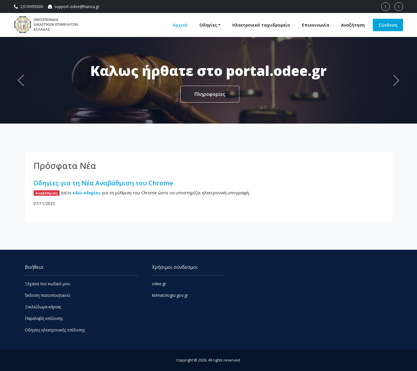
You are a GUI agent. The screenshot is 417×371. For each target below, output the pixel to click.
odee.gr (159, 283)
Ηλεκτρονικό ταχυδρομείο (261, 25)
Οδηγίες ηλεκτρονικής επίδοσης (55, 330)
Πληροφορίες (210, 94)
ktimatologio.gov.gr (170, 295)
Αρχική (180, 25)
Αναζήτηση (353, 25)
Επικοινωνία (315, 25)
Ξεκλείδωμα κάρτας (43, 307)
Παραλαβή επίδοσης (44, 318)
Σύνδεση (388, 25)
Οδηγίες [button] (208, 25)
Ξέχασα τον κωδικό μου (47, 283)
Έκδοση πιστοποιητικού (47, 295)
